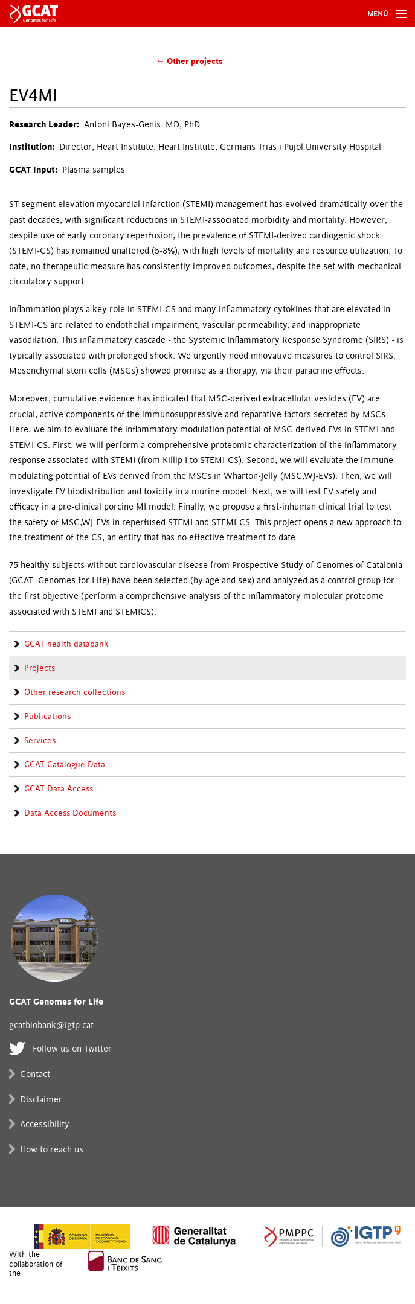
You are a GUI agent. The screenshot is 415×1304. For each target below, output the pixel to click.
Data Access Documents (70, 813)
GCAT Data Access (58, 789)
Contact (35, 1074)
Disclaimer (41, 1099)
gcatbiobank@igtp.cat (51, 1025)
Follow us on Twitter (72, 1049)
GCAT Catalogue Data (64, 764)
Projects (39, 668)
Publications (47, 716)
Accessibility (44, 1124)
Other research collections (74, 692)
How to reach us (51, 1149)
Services (40, 740)
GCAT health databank (66, 644)
